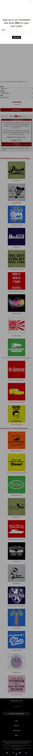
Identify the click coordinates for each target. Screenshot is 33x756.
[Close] (30, 2)
